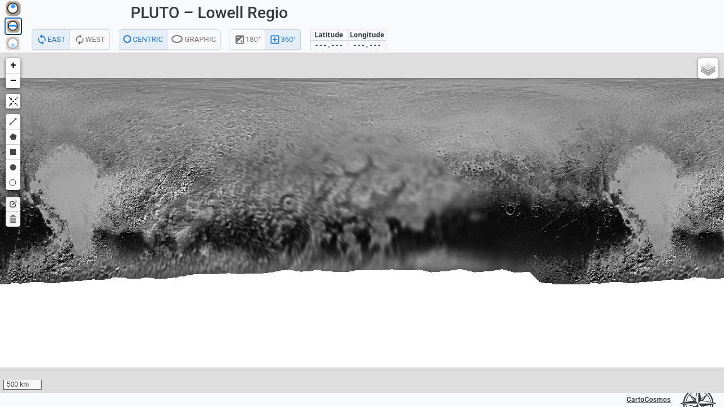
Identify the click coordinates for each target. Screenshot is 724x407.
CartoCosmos (649, 400)
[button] (13, 65)
